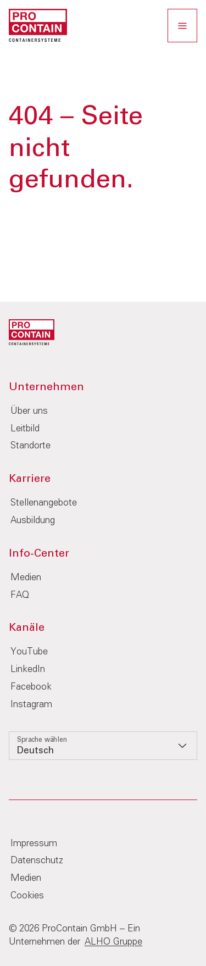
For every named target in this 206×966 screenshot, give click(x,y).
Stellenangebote (43, 503)
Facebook (31, 687)
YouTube (29, 652)
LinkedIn (27, 669)
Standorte (30, 446)
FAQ (19, 595)
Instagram (31, 704)
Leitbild (25, 429)
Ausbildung (32, 520)
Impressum (33, 843)
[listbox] (103, 745)
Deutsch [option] (35, 751)
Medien (25, 577)
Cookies (27, 896)
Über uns (29, 411)
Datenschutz (36, 860)
